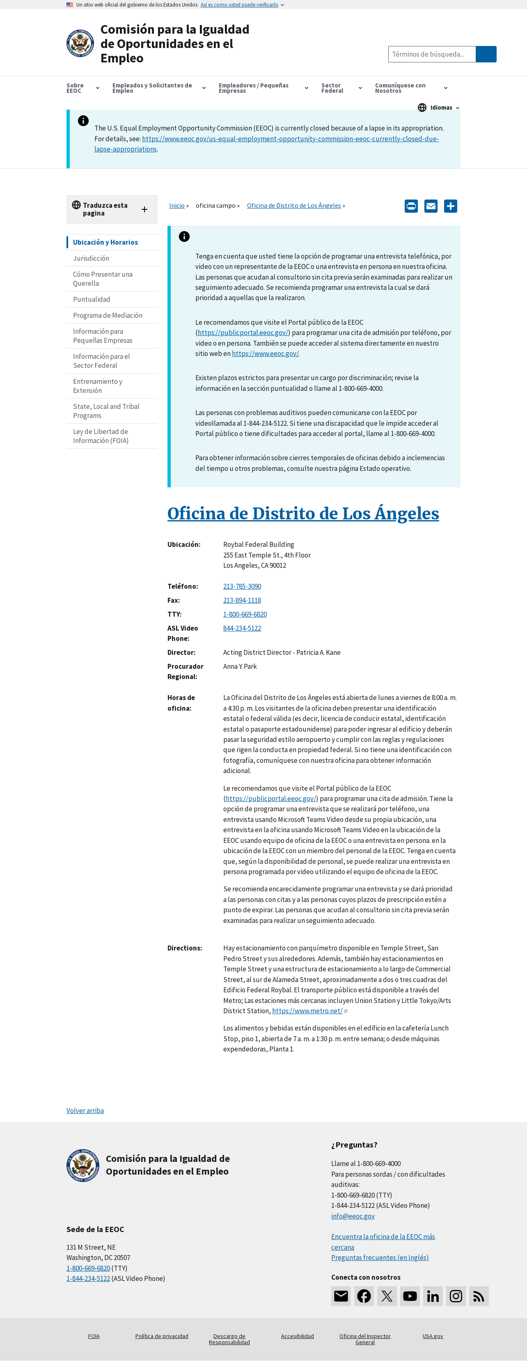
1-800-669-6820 (245, 614)
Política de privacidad (161, 1336)
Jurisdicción (91, 258)
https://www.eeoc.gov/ (265, 353)
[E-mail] (431, 205)
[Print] (411, 205)
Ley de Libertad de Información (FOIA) (101, 436)
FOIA (94, 1336)
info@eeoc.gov (353, 1216)
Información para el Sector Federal (101, 361)
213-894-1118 (242, 600)
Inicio (177, 205)
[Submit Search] (486, 54)
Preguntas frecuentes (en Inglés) (380, 1257)
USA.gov (433, 1336)
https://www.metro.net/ (310, 1010)
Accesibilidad (297, 1336)
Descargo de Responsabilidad (229, 1339)
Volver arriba (85, 1110)
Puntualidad (91, 299)
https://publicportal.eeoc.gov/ (243, 332)
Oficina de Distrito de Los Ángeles (294, 205)
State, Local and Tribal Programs (106, 411)
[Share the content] (451, 205)
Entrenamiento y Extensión (97, 386)
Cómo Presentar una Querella (103, 279)
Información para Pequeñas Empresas (103, 336)
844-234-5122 (242, 628)
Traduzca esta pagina (105, 209)
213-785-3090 (242, 586)
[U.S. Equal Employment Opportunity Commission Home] (165, 44)
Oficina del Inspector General (365, 1339)
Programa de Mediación (107, 315)
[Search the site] (432, 54)
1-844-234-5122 (88, 1278)
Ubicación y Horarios (105, 242)
